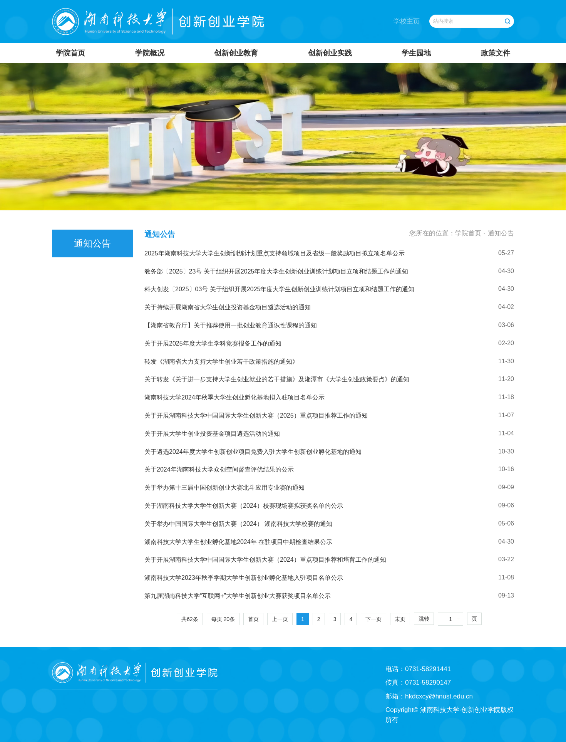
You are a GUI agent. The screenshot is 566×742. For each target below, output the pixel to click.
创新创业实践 (330, 53)
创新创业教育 (236, 53)
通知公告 (501, 233)
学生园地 (416, 53)
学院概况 (149, 53)
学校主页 (407, 21)
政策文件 (495, 53)
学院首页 (70, 53)
